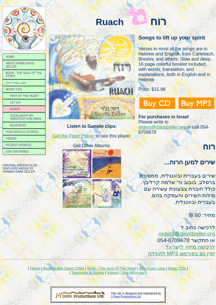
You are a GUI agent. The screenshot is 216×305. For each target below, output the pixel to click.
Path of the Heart (24, 95)
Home (10, 56)
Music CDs (14, 89)
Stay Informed (17, 151)
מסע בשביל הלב (16, 82)
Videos (11, 138)
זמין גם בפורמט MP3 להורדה (181, 253)
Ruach (15, 109)
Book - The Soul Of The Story (111, 268)
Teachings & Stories (22, 131)
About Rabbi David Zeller (20, 65)
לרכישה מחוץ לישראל (190, 247)
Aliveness (18, 125)
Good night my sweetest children (25, 117)
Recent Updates (18, 145)
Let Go (15, 102)
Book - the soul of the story (24, 74)
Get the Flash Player (73, 135)
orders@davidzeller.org (162, 127)
